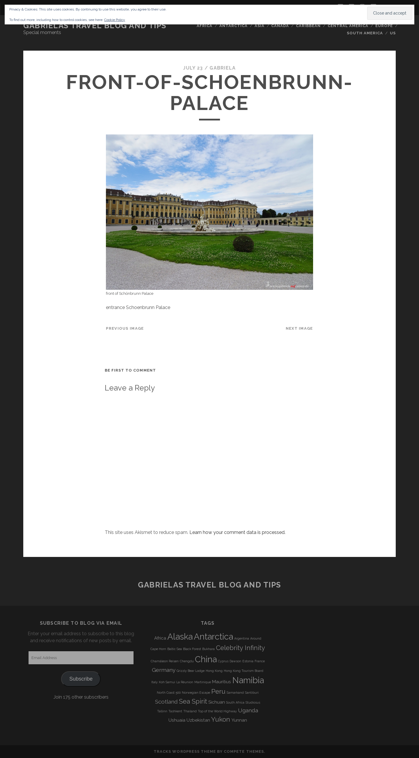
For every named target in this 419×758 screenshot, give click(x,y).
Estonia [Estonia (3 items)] (247, 661)
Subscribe (81, 679)
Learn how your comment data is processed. (237, 532)
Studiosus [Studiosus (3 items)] (253, 702)
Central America (348, 26)
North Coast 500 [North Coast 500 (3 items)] (169, 692)
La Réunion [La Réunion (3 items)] (184, 682)
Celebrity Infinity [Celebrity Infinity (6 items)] (240, 648)
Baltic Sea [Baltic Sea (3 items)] (174, 649)
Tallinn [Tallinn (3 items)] (162, 711)
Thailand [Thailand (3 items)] (190, 711)
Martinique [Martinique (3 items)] (202, 682)
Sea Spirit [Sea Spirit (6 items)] (193, 701)
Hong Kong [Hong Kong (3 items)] (214, 670)
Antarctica (233, 26)
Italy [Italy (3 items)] (154, 682)
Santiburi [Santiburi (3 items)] (252, 692)
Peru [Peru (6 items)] (218, 691)
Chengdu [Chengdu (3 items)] (187, 661)
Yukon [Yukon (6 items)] (220, 719)
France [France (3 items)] (260, 661)
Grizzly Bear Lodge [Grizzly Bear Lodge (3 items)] (191, 670)
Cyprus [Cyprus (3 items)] (223, 661)
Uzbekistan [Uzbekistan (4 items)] (198, 720)
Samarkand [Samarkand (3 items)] (235, 692)
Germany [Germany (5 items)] (163, 670)
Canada (280, 26)
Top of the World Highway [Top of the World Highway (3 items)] (217, 711)
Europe (384, 26)
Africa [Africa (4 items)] (160, 638)
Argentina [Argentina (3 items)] (241, 638)
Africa (204, 26)
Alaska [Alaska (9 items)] (180, 636)
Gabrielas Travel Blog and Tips (94, 25)
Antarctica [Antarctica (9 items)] (213, 636)
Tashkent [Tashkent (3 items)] (175, 711)
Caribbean (308, 26)
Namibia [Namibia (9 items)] (248, 680)
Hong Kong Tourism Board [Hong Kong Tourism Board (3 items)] (243, 670)
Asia (259, 26)
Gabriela (223, 68)
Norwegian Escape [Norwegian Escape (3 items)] (196, 692)
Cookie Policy (114, 20)
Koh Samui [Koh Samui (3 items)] (167, 682)
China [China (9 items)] (206, 659)
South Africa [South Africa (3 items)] (235, 702)
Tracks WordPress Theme (185, 751)
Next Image (299, 328)
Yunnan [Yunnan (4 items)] (239, 720)
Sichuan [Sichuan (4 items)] (216, 702)
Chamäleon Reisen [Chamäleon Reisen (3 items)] (165, 661)
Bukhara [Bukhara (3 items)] (208, 649)
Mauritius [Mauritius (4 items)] (221, 681)
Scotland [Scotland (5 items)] (166, 701)
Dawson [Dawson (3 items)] (235, 661)
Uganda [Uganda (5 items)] (248, 710)
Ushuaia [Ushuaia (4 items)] (176, 720)
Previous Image (125, 328)
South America (365, 33)
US (393, 33)
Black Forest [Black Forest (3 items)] (192, 649)
